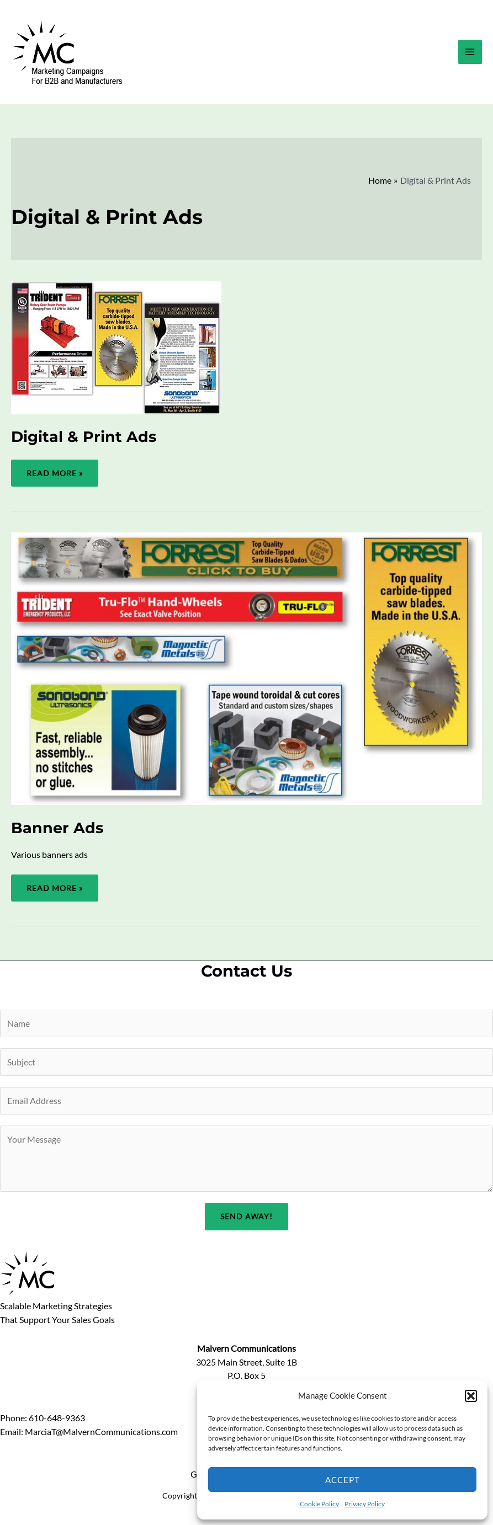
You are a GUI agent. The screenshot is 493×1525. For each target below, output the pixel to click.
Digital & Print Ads (83, 437)
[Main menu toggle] (470, 51)
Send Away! (246, 1216)
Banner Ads (57, 828)
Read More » (54, 477)
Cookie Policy (319, 1504)
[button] (470, 1395)
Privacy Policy (364, 1504)
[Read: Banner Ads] (246, 668)
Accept (342, 1480)
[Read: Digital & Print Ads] (116, 346)
